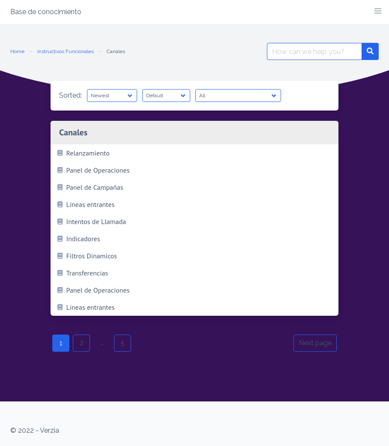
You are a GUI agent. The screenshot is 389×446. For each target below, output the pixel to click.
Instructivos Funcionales (65, 51)
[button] (378, 11)
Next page (315, 343)
